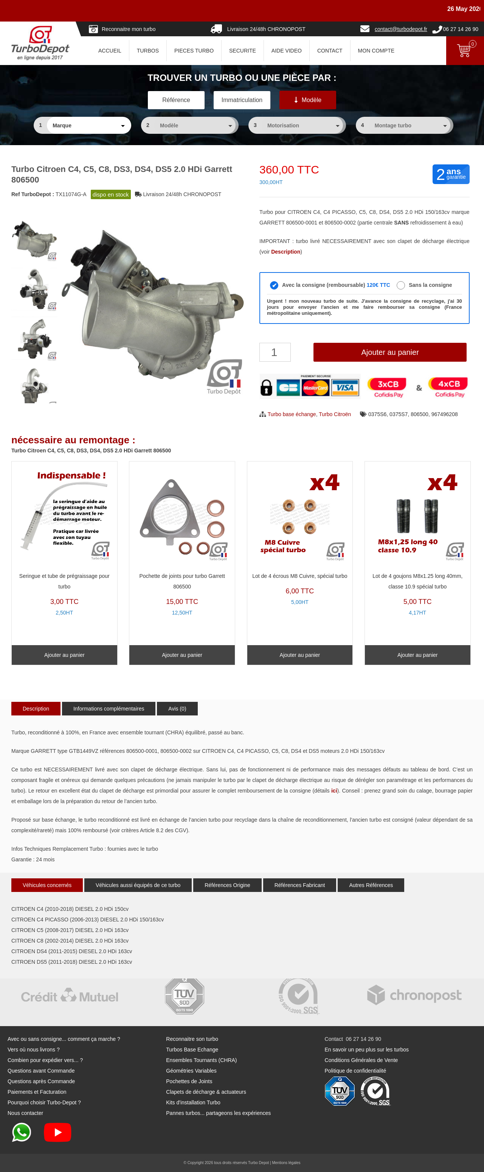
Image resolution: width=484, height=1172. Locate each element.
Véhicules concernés (47, 885)
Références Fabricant (300, 885)
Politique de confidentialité (355, 1071)
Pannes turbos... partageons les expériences (218, 1113)
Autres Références (371, 885)
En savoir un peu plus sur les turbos (367, 1050)
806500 (419, 414)
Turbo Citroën (335, 414)
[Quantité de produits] (275, 352)
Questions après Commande (41, 1081)
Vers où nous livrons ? (34, 1050)
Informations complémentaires (108, 709)
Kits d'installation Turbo (193, 1102)
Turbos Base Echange (192, 1050)
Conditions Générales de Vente (361, 1060)
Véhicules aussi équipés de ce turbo (138, 885)
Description (36, 709)
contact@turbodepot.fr (401, 29)
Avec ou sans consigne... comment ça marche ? (64, 1039)
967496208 (444, 414)
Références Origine (227, 885)
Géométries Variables (191, 1071)
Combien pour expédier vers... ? (45, 1060)
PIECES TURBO (194, 51)
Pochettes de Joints (189, 1081)
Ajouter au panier (390, 352)
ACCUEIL (109, 51)
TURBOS (148, 51)
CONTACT (330, 51)
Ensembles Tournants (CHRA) (201, 1060)
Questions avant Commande (41, 1071)
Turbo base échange (292, 414)
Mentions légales (286, 1163)
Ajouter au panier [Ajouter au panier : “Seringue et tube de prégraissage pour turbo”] (64, 655)
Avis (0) (177, 709)
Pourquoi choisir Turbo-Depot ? (44, 1102)
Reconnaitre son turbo (192, 1039)
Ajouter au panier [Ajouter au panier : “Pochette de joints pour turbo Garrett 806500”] (182, 655)
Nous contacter (25, 1113)
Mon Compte (376, 51)
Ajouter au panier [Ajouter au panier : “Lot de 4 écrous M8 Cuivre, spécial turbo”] (300, 655)
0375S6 (377, 414)
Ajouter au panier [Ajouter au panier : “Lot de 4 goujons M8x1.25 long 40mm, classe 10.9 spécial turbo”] (417, 655)
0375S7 (398, 414)
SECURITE (242, 51)
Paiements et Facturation (37, 1092)
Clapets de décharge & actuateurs (206, 1092)
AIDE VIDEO (286, 51)
